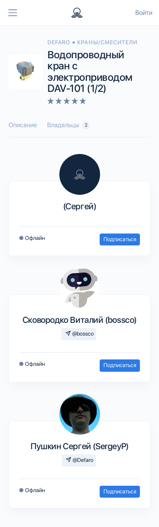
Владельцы (68, 125)
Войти (143, 13)
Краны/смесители (107, 42)
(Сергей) (79, 206)
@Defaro (79, 460)
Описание (22, 125)
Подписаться (119, 239)
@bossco (79, 333)
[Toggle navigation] (13, 12)
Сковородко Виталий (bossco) (79, 320)
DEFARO (59, 42)
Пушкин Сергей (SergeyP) (79, 446)
